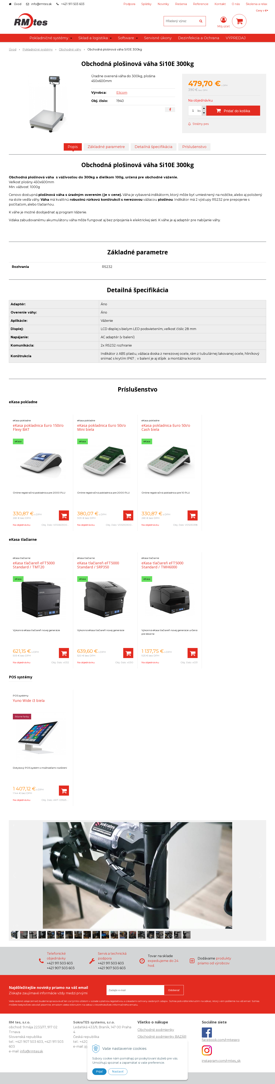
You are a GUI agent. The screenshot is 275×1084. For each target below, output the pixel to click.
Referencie (200, 4)
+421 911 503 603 (72, 4)
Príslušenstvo (194, 147)
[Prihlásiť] (223, 22)
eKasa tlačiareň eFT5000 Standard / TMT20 (34, 565)
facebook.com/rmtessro (221, 1040)
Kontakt (220, 4)
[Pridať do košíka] (233, 111)
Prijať (99, 1071)
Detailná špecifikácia (153, 147)
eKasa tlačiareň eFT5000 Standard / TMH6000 (162, 565)
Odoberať (174, 990)
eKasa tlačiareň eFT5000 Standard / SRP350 (98, 565)
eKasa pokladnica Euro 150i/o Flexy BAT (38, 427)
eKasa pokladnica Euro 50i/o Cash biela (166, 427)
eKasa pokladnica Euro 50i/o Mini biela (101, 427)
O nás (236, 4)
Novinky (163, 4)
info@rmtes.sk (41, 4)
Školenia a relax (256, 4)
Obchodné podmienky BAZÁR (162, 1037)
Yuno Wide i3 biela (29, 700)
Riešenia (181, 4)
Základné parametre (106, 147)
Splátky (146, 4)
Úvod (17, 4)
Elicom (121, 93)
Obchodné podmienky (156, 1030)
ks (199, 111)
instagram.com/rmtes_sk (221, 1061)
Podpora (129, 4)
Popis (73, 147)
